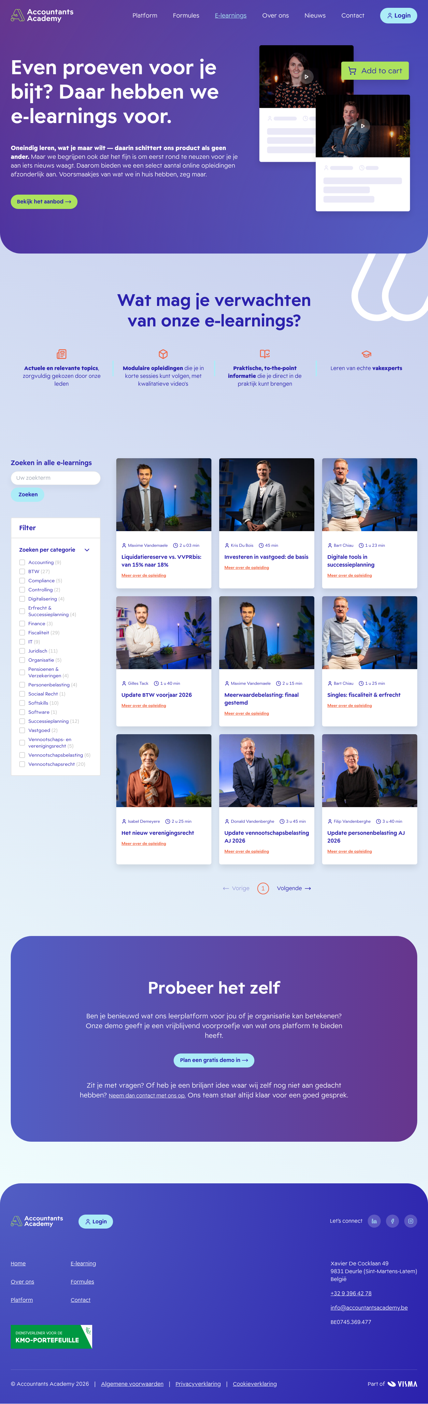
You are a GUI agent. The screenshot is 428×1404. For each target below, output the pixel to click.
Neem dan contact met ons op (147, 1096)
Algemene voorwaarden (132, 1384)
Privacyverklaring (198, 1384)
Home (18, 1264)
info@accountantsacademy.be (369, 1308)
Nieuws (315, 16)
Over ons (275, 16)
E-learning (83, 1264)
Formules (186, 16)
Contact (352, 16)
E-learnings (231, 16)
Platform (145, 16)
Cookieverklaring (255, 1384)
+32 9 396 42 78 (351, 1294)
